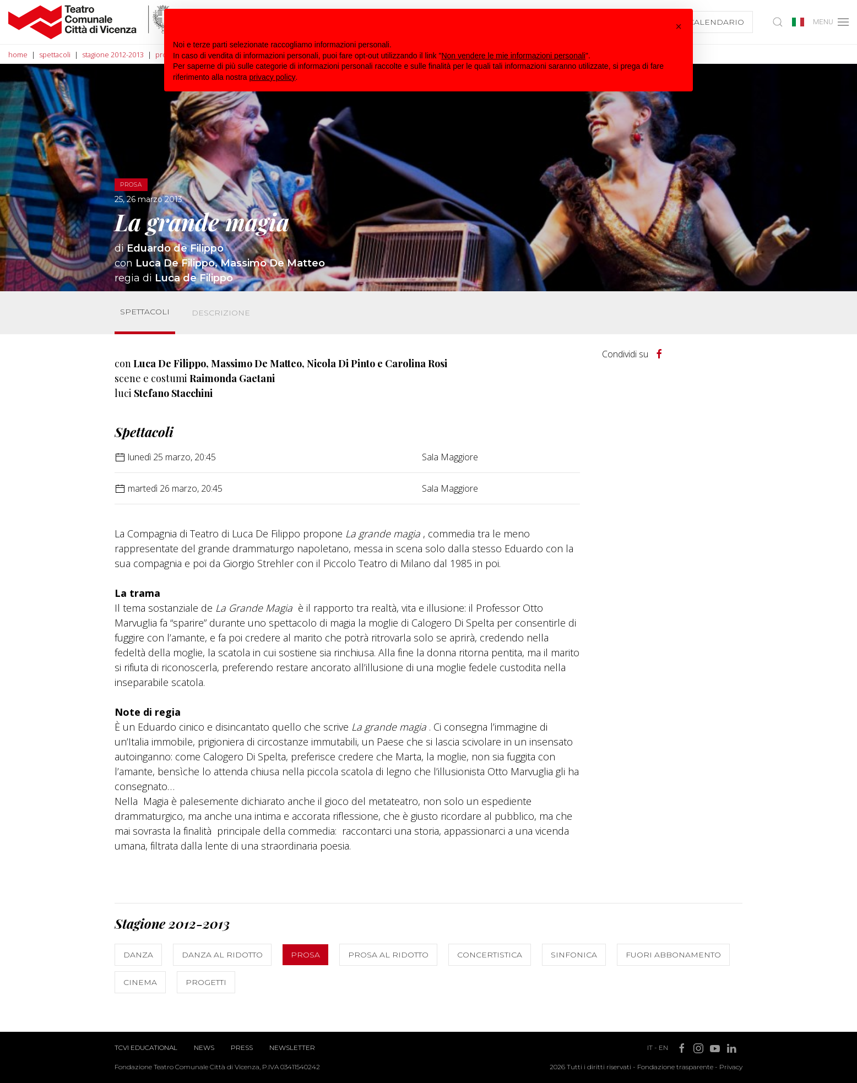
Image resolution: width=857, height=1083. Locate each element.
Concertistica (489, 955)
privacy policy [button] (272, 77)
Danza (138, 955)
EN (663, 1047)
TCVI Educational (146, 1047)
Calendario (714, 22)
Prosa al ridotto (388, 955)
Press (242, 1047)
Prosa (305, 955)
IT (650, 1047)
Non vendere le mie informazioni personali (513, 55)
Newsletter (292, 1047)
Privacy (730, 1067)
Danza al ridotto (222, 955)
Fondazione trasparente (675, 1067)
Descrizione (221, 313)
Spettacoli (145, 312)
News (204, 1047)
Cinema (140, 982)
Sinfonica (574, 955)
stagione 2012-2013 (113, 54)
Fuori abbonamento (673, 955)
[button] (678, 26)
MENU (830, 22)
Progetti (206, 982)
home (18, 54)
